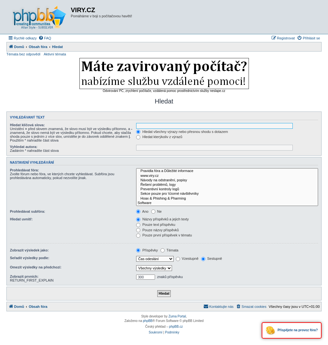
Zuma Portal (177, 316)
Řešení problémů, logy (227, 185)
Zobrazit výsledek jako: (29, 250)
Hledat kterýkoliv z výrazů (159, 137)
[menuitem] (44, 38)
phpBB (147, 321)
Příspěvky (147, 250)
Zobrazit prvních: (24, 276)
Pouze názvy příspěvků (157, 230)
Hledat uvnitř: (21, 219)
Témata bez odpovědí (23, 54)
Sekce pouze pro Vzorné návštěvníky (227, 194)
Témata (169, 250)
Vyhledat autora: (23, 147)
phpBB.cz (176, 326)
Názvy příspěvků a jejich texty (162, 219)
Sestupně (211, 258)
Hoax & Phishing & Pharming (227, 198)
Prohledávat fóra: (24, 170)
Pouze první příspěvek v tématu (164, 235)
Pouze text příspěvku (155, 224)
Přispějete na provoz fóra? (292, 330)
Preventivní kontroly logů (227, 189)
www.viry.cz (227, 176)
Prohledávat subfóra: (27, 211)
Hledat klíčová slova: (27, 125)
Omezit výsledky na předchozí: (36, 267)
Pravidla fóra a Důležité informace (227, 171)
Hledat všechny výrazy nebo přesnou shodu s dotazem (182, 132)
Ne (156, 211)
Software (227, 203)
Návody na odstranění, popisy (227, 180)
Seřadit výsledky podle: (29, 258)
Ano (142, 211)
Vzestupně (187, 258)
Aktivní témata (55, 54)
